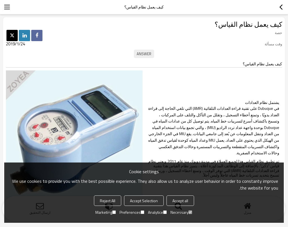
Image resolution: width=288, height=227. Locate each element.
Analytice (157, 212)
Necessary (181, 212)
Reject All (107, 201)
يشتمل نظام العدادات (262, 102)
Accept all (180, 201)
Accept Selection (144, 201)
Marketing (105, 212)
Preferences (132, 212)
